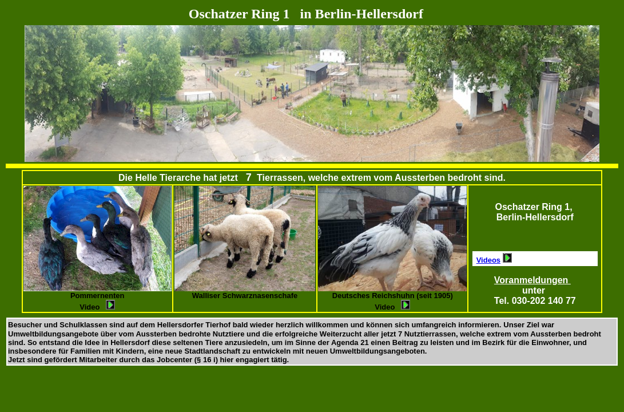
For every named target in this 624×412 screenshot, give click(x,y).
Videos (488, 260)
